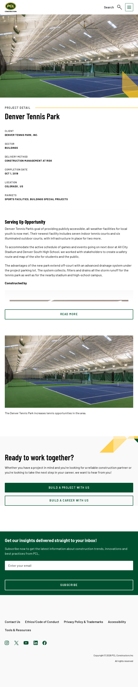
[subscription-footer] (69, 585)
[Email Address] (69, 565)
